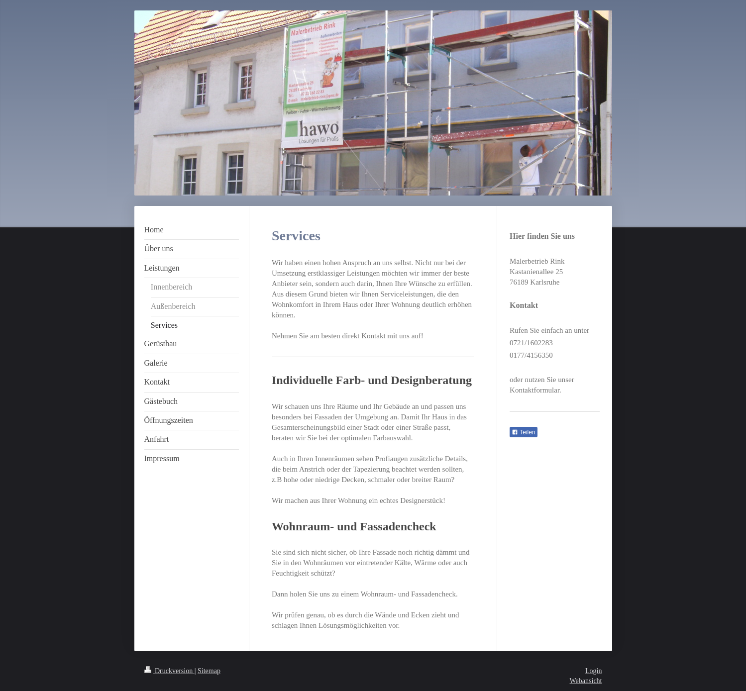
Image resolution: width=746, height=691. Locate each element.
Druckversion (169, 671)
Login (593, 671)
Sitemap (209, 671)
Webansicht (586, 681)
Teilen (523, 432)
